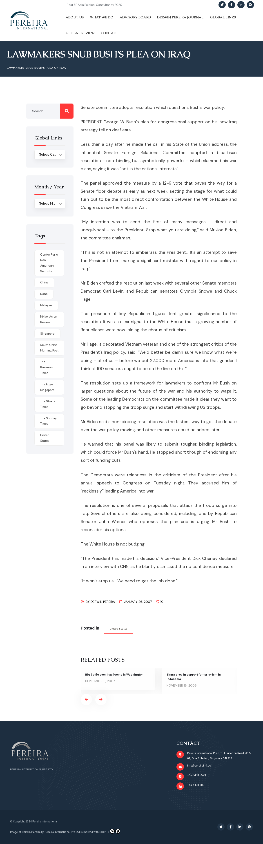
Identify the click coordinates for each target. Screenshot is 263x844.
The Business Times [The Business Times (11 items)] (46, 367)
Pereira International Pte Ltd (62, 832)
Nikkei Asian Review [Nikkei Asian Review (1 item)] (48, 319)
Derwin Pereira (103, 602)
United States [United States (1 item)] (44, 438)
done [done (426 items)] (44, 294)
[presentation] (86, 699)
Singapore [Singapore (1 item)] (47, 334)
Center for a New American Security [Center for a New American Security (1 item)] (49, 263)
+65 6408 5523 (196, 775)
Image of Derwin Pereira (25, 832)
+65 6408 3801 (196, 785)
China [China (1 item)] (44, 282)
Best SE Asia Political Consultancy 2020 (94, 5)
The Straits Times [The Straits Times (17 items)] (47, 404)
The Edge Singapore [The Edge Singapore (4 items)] (47, 387)
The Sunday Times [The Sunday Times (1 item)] (48, 421)
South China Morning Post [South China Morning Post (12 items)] (49, 347)
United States (119, 629)
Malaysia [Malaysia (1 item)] (46, 305)
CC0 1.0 (109, 831)
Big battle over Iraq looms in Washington (115, 674)
